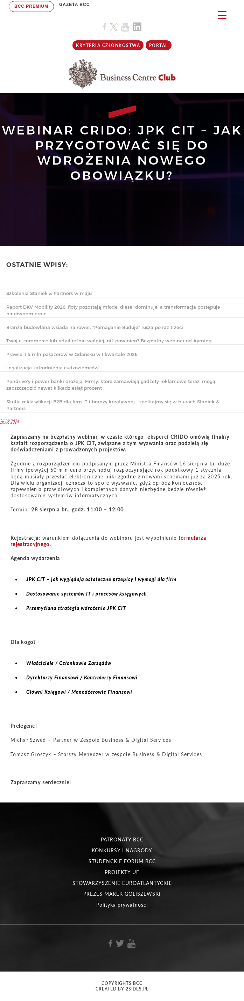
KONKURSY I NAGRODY (122, 850)
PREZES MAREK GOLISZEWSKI (122, 894)
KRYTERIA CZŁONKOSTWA (108, 45)
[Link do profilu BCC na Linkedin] (137, 26)
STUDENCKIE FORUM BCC (122, 861)
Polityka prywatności (122, 905)
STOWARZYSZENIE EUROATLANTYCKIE (122, 883)
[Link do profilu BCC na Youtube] (125, 27)
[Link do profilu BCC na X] (113, 27)
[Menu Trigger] (222, 15)
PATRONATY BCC (122, 839)
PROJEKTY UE (122, 872)
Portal (158, 45)
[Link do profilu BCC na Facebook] (104, 27)
